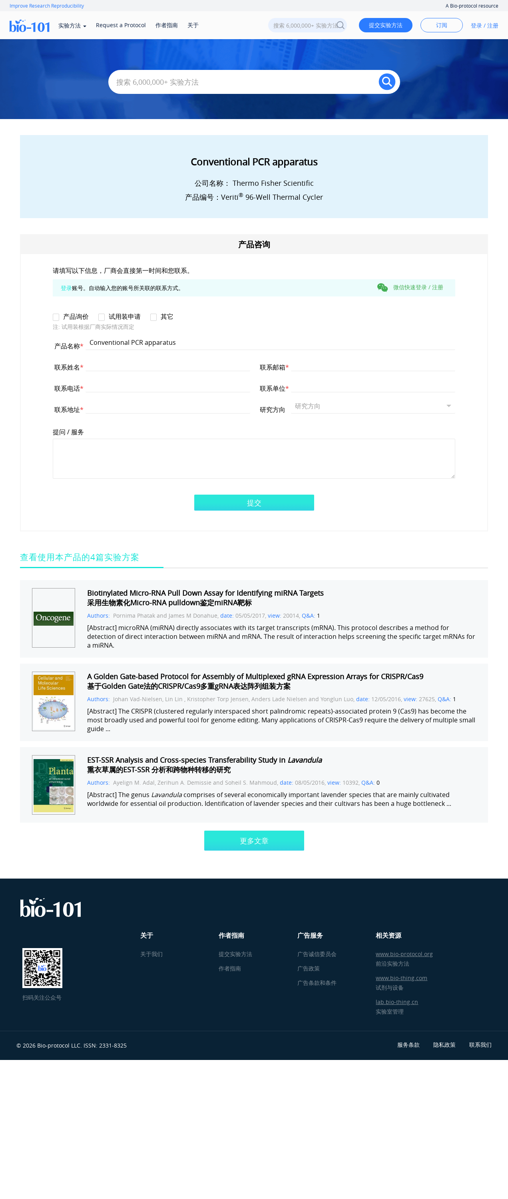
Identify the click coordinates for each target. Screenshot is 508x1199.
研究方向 (274, 409)
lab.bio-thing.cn (397, 1002)
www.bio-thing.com (401, 978)
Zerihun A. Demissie (184, 782)
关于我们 (151, 954)
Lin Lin (174, 699)
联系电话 (69, 388)
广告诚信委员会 (317, 954)
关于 (193, 25)
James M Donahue (193, 615)
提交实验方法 (385, 25)
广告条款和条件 (317, 982)
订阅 (441, 25)
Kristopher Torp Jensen (218, 699)
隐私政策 (444, 1044)
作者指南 (166, 25)
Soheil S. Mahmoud (251, 782)
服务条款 (408, 1044)
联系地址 (69, 409)
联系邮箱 (274, 367)
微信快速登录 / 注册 (410, 287)
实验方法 (72, 25)
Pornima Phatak (134, 615)
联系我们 (480, 1044)
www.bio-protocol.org (404, 954)
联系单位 (274, 388)
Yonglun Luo (337, 699)
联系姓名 (69, 367)
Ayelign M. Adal (134, 782)
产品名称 (69, 346)
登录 (66, 288)
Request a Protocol (121, 25)
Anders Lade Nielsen (280, 699)
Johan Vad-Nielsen (137, 699)
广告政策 (308, 968)
